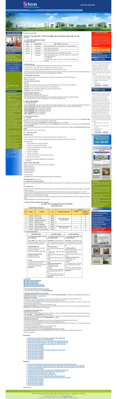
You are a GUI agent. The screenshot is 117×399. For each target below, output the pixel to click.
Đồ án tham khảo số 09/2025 (35, 357)
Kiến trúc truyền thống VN (14, 60)
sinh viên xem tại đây (43, 293)
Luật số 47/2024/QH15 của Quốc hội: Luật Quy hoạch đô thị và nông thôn (14, 122)
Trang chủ (8, 10)
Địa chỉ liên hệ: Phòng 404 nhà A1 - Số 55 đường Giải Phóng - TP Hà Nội (58, 395)
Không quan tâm (98, 129)
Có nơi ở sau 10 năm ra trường (102, 77)
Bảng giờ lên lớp (11, 99)
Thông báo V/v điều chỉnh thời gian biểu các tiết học (100, 195)
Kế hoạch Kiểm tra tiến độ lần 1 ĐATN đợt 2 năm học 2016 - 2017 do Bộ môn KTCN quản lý (52, 364)
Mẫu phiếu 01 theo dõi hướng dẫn (32, 280)
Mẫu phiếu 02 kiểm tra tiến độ (31, 282)
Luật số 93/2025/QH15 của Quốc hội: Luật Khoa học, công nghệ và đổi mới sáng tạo (14, 127)
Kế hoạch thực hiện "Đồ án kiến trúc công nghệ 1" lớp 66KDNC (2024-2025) (48, 370)
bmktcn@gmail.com (67, 396)
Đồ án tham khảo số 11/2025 (35, 354)
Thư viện (69, 10)
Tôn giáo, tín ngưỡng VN (14, 59)
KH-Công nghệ (39, 10)
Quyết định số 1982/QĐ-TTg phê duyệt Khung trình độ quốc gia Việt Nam (14, 104)
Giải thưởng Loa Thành (13, 100)
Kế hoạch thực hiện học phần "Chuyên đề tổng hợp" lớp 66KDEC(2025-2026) (100, 205)
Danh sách (9, 154)
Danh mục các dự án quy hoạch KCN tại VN (14, 141)
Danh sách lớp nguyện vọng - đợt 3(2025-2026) (40, 339)
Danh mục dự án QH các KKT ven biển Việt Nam (14, 144)
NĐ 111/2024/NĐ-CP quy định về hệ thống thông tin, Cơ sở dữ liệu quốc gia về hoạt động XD (14, 111)
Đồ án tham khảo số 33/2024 (35, 368)
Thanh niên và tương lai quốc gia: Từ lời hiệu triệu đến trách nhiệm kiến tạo (48, 341)
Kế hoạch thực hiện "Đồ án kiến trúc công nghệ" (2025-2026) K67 (101, 187)
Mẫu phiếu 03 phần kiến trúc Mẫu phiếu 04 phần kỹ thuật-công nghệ (34, 284)
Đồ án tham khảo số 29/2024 (35, 383)
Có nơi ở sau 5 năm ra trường (102, 76)
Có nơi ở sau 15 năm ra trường (102, 79)
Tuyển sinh (79, 10)
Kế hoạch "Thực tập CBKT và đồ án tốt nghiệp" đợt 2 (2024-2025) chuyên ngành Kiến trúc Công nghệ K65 (56, 365)
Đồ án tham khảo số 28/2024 (35, 385)
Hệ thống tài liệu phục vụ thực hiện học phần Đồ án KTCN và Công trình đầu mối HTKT (14, 134)
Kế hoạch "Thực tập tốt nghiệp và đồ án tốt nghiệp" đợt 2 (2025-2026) (46, 350)
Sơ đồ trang (108, 391)
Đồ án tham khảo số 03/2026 (35, 348)
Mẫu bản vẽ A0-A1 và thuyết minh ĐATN (34, 286)
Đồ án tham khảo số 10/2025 (35, 356)
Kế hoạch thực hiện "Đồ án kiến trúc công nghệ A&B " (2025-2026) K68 (47, 344)
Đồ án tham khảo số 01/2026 (35, 353)
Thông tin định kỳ (11, 91)
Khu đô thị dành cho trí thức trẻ (101, 165)
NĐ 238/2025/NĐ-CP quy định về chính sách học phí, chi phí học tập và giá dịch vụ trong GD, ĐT (14, 117)
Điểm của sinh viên (12, 156)
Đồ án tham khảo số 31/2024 (35, 380)
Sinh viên (32, 10)
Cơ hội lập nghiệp (11, 152)
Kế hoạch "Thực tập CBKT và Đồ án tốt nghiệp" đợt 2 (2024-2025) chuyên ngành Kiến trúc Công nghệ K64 (56, 367)
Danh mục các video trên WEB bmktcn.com (14, 138)
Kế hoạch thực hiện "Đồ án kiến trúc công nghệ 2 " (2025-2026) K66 (101, 191)
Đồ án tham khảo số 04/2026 (35, 347)
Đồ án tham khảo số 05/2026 (35, 345)
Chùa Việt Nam (11, 56)
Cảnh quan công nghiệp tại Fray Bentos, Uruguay (106, 177)
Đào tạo (20, 10)
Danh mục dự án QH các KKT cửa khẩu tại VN (14, 147)
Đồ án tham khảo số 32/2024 (35, 379)
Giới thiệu (15, 10)
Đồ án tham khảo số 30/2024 (35, 382)
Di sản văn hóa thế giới (13, 54)
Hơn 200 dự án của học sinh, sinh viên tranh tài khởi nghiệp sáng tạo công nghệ (49, 377)
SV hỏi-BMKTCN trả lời (13, 70)
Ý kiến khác (97, 83)
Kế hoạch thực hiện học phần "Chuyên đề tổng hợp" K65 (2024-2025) (46, 371)
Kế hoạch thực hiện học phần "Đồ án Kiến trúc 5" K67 (42, 374)
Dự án (73, 10)
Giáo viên (26, 10)
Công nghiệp (47, 10)
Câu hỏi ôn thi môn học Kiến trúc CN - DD (13, 94)
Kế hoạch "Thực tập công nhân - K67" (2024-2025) (41, 373)
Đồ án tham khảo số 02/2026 (35, 351)
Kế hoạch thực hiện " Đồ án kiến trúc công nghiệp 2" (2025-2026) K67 (101, 184)
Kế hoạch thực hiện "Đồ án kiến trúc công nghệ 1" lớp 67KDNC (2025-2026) (48, 342)
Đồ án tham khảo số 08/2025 (35, 358)
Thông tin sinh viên (12, 150)
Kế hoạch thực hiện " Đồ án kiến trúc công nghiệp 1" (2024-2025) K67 (46, 376)
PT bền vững (62, 10)
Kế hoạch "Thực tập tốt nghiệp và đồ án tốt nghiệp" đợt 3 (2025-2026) (46, 338)
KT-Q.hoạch (55, 10)
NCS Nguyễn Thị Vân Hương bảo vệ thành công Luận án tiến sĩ (14, 49)
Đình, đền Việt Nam (12, 57)
